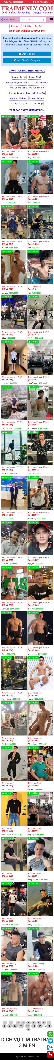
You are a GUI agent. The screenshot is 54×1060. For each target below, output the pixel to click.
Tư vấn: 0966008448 (13, 2)
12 (27, 1026)
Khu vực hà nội (19, 77)
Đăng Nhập (8, 19)
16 (49, 1026)
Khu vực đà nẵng (16, 93)
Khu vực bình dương (35, 93)
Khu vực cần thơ (36, 87)
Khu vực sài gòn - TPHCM (17, 82)
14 (40, 1026)
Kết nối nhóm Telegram (27, 60)
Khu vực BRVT (34, 77)
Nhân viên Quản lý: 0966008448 (27, 30)
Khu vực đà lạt (36, 103)
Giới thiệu (27, 26)
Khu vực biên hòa (40, 82)
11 (21, 1026)
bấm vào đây (28, 38)
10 (15, 1026)
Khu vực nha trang (18, 87)
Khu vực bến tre (36, 98)
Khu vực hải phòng (18, 98)
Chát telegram (40, 2)
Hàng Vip (14, 26)
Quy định (38, 26)
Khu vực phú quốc (19, 103)
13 (34, 1026)
